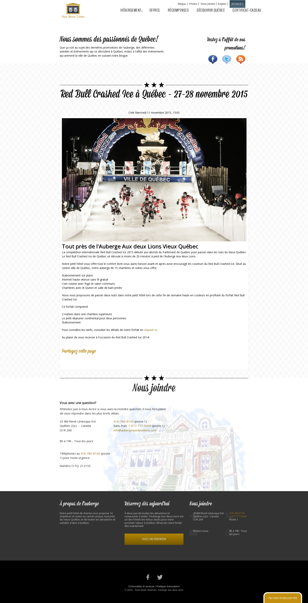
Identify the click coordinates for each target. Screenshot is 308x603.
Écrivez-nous (200, 531)
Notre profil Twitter (160, 577)
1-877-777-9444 (139, 426)
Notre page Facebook (148, 577)
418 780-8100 (90, 453)
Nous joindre (208, 3)
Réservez (237, 4)
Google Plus (83, 360)
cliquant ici (150, 330)
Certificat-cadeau (247, 10)
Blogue (182, 3)
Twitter (226, 59)
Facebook (212, 59)
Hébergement (129, 10)
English (222, 3)
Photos (193, 3)
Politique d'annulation (168, 586)
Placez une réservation (154, 539)
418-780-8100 (124, 421)
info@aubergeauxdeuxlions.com (135, 430)
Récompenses (178, 10)
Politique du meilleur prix (282, 598)
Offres (154, 10)
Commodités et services (141, 586)
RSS (240, 59)
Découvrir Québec (211, 10)
